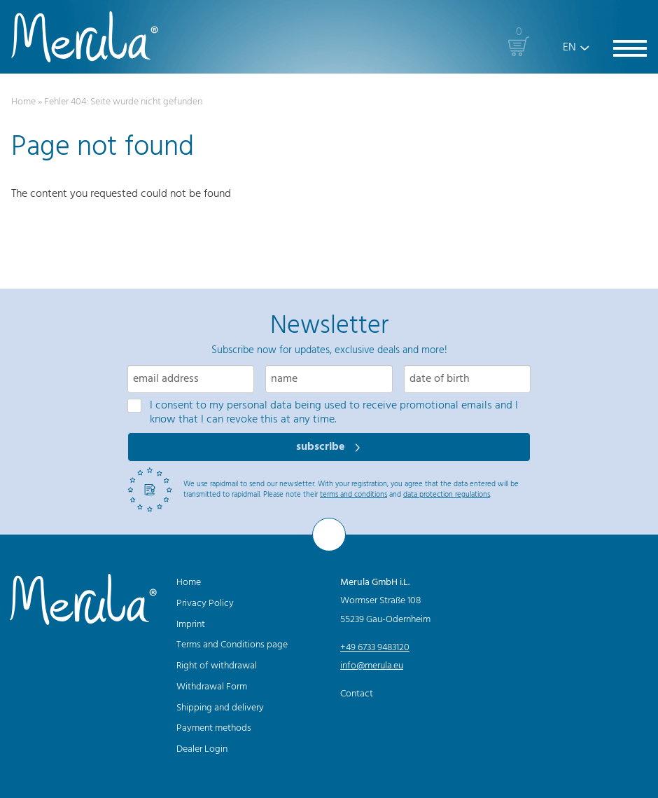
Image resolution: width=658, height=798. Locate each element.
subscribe (322, 447)
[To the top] (329, 534)
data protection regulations (446, 494)
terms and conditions (353, 494)
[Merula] (84, 36)
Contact (356, 694)
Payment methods (213, 728)
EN (569, 48)
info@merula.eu (371, 666)
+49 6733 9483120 (375, 648)
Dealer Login (201, 749)
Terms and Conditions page (232, 645)
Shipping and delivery (220, 708)
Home (23, 102)
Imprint (190, 625)
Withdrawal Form (211, 687)
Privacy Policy (205, 604)
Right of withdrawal (216, 666)
